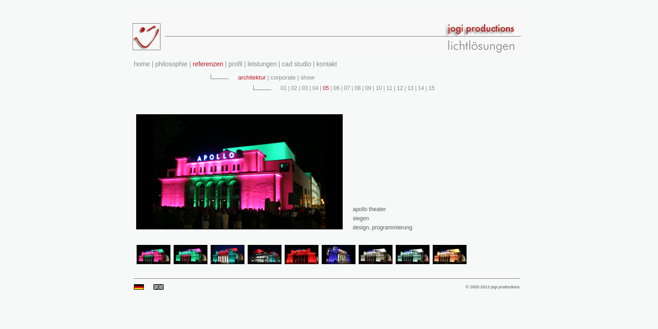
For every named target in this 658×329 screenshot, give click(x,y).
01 (284, 88)
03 (304, 88)
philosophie (172, 64)
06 (336, 88)
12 (399, 88)
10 (378, 88)
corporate (282, 77)
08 (357, 88)
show (306, 77)
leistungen (262, 64)
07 (347, 88)
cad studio (295, 64)
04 (315, 88)
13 (410, 88)
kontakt (325, 64)
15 (431, 88)
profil (234, 64)
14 (421, 88)
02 (294, 88)
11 (389, 88)
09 (368, 88)
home (143, 64)
